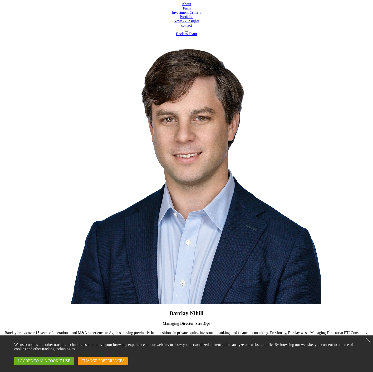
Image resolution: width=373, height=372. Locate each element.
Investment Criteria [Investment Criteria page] (186, 12)
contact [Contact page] (186, 25)
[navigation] (186, 31)
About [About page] (186, 4)
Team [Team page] (186, 8)
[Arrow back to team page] (186, 34)
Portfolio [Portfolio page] (186, 17)
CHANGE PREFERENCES (103, 361)
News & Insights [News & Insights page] (186, 21)
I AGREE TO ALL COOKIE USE (44, 361)
